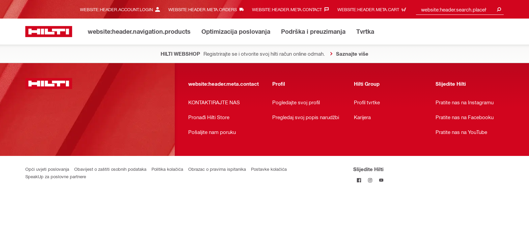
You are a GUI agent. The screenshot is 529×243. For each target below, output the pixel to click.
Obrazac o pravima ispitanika (217, 168)
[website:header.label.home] (48, 31)
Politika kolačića (167, 168)
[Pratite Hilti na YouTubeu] (381, 180)
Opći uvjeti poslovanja (47, 168)
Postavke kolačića (269, 168)
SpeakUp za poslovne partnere (55, 176)
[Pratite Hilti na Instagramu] (369, 180)
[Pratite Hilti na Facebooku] (358, 180)
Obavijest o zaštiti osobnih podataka (110, 168)
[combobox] (460, 9)
